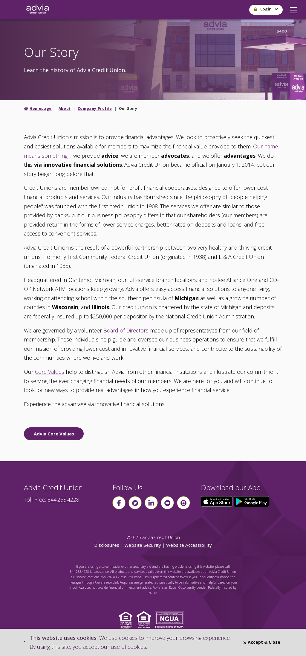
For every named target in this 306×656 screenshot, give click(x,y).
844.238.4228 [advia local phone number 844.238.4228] (63, 499)
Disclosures (106, 545)
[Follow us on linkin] (151, 502)
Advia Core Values (54, 434)
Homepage (41, 108)
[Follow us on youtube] (167, 502)
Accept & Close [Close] (261, 642)
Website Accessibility (189, 545)
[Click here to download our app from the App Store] (217, 501)
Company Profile (95, 108)
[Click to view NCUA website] (171, 619)
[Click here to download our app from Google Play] (252, 501)
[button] (293, 8)
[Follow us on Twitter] (135, 502)
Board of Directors (126, 330)
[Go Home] (37, 9)
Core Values (49, 371)
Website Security (142, 545)
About (65, 108)
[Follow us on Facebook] (119, 502)
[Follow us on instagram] (183, 502)
